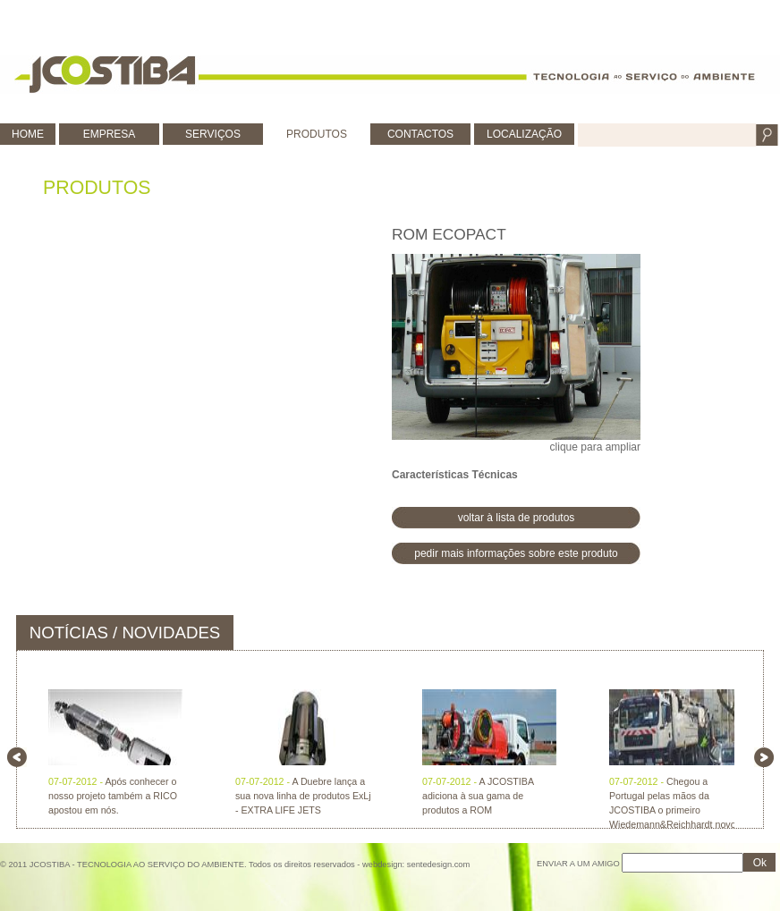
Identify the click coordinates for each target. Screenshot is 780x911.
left (17, 757)
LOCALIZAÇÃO (524, 134)
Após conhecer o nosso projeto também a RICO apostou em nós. (112, 795)
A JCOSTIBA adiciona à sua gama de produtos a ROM (477, 795)
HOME (28, 134)
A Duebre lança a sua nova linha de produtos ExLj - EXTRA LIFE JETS (303, 795)
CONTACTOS (420, 134)
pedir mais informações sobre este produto (515, 553)
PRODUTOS (316, 134)
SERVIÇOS (213, 134)
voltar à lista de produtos (516, 517)
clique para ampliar (516, 353)
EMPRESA (109, 134)
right (764, 757)
